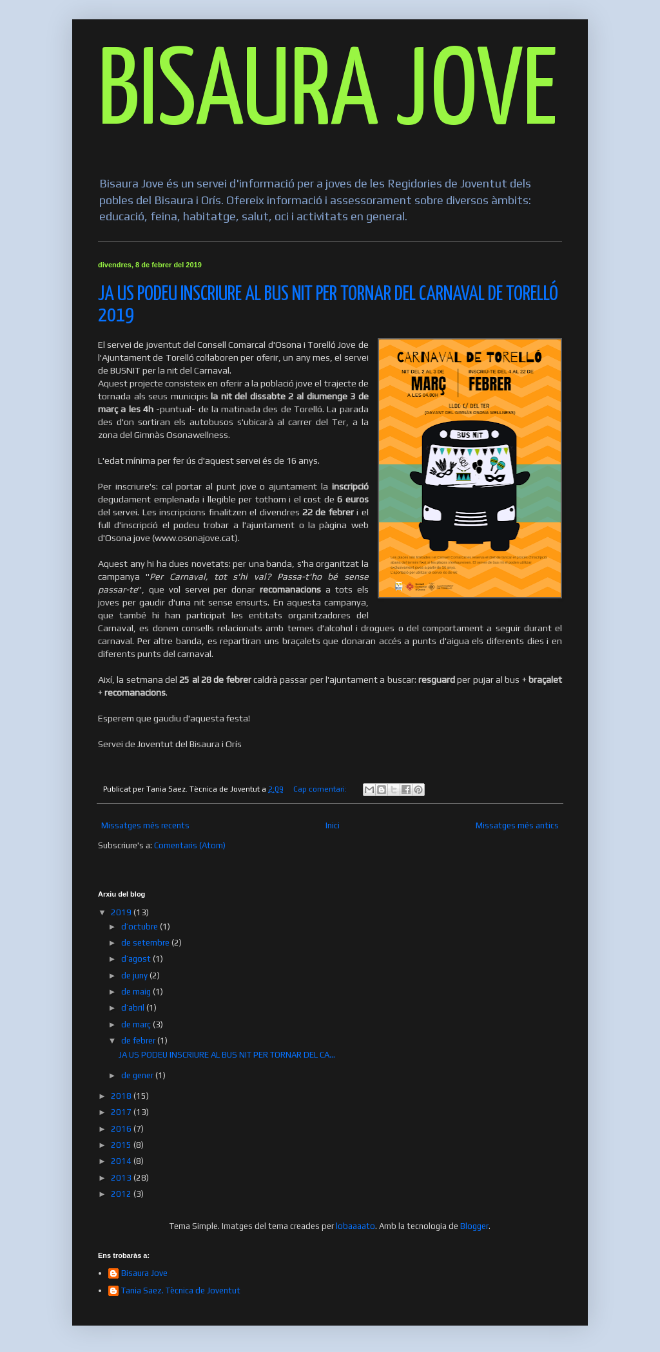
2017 (122, 1112)
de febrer (139, 1040)
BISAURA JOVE (328, 94)
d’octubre (140, 926)
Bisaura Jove (144, 1273)
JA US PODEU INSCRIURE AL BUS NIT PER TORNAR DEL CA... (227, 1055)
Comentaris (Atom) (190, 845)
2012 (122, 1194)
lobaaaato (355, 1226)
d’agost (137, 959)
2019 (122, 912)
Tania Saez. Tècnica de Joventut (180, 1290)
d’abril (133, 1008)
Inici (332, 825)
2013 (122, 1178)
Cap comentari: (321, 789)
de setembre (146, 942)
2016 (122, 1129)
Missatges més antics (517, 825)
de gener (138, 1075)
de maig (137, 991)
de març (137, 1024)
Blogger (474, 1226)
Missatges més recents (145, 825)
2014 (122, 1161)
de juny (135, 975)
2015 (122, 1145)
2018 (122, 1096)
